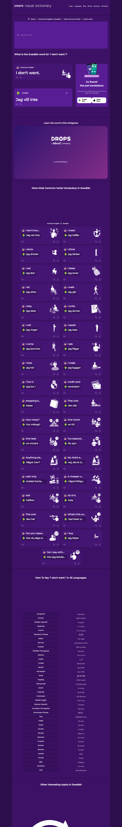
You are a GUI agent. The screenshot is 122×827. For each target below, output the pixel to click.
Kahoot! (89, 6)
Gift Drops (104, 6)
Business (97, 6)
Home (33, 19)
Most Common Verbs (72, 19)
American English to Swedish (49, 19)
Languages (77, 6)
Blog (84, 6)
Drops (71, 6)
